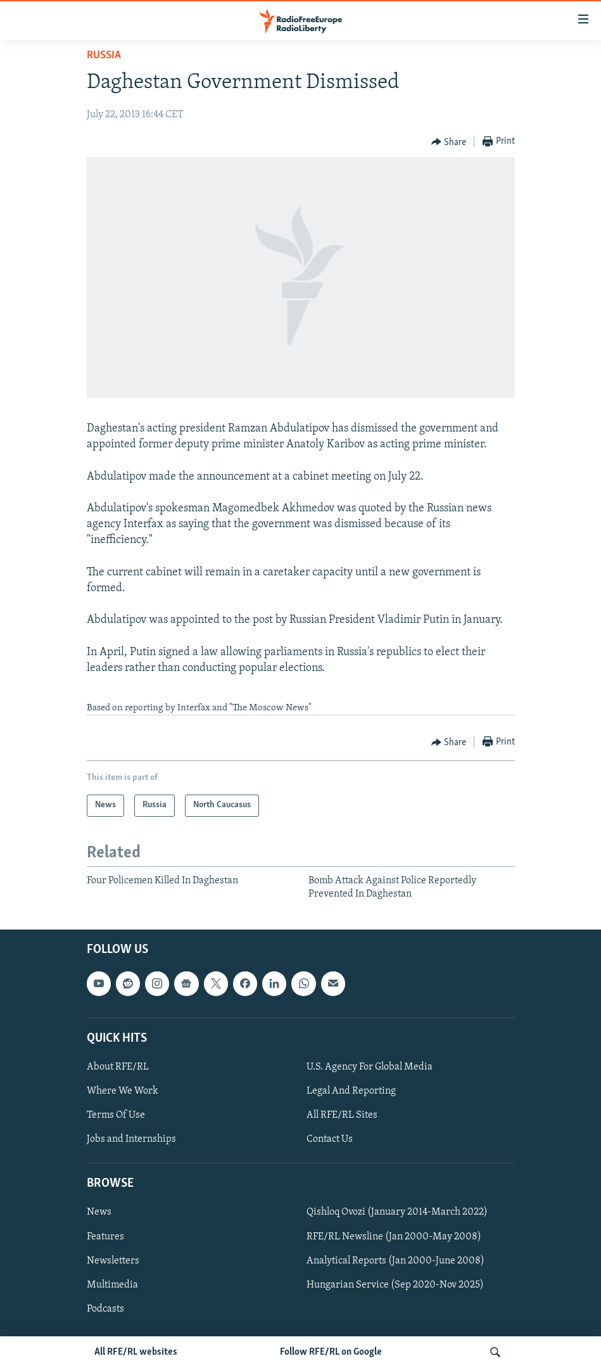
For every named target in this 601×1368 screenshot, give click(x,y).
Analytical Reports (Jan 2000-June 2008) (395, 1261)
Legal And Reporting (351, 1091)
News (99, 1213)
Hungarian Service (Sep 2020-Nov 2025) (395, 1285)
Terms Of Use (116, 1115)
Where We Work (122, 1091)
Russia (104, 55)
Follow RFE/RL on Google (331, 1352)
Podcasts (105, 1309)
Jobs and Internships (131, 1139)
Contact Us (330, 1139)
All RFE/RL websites (135, 1352)
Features (105, 1237)
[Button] (449, 142)
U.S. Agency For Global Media (370, 1067)
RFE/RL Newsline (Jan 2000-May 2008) (394, 1237)
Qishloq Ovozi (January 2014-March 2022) (397, 1213)
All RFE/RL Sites (342, 1115)
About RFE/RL (118, 1067)
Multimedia (112, 1285)
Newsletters (113, 1261)
